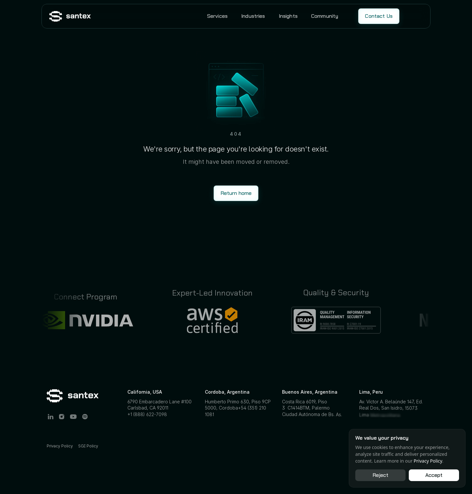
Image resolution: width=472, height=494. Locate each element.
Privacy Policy (60, 445)
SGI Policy (88, 445)
